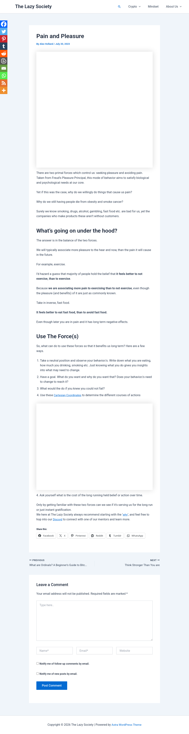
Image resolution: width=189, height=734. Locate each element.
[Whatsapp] (3, 75)
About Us (174, 6)
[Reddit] (3, 53)
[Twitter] (3, 31)
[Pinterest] (3, 39)
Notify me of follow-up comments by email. (64, 664)
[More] (3, 90)
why (125, 514)
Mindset (155, 6)
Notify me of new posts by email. (58, 674)
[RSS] (3, 83)
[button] (123, 7)
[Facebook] (3, 24)
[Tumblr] (3, 46)
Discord (58, 519)
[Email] (3, 68)
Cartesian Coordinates (68, 395)
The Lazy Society (33, 6)
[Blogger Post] (3, 61)
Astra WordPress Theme (126, 724)
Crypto (138, 6)
